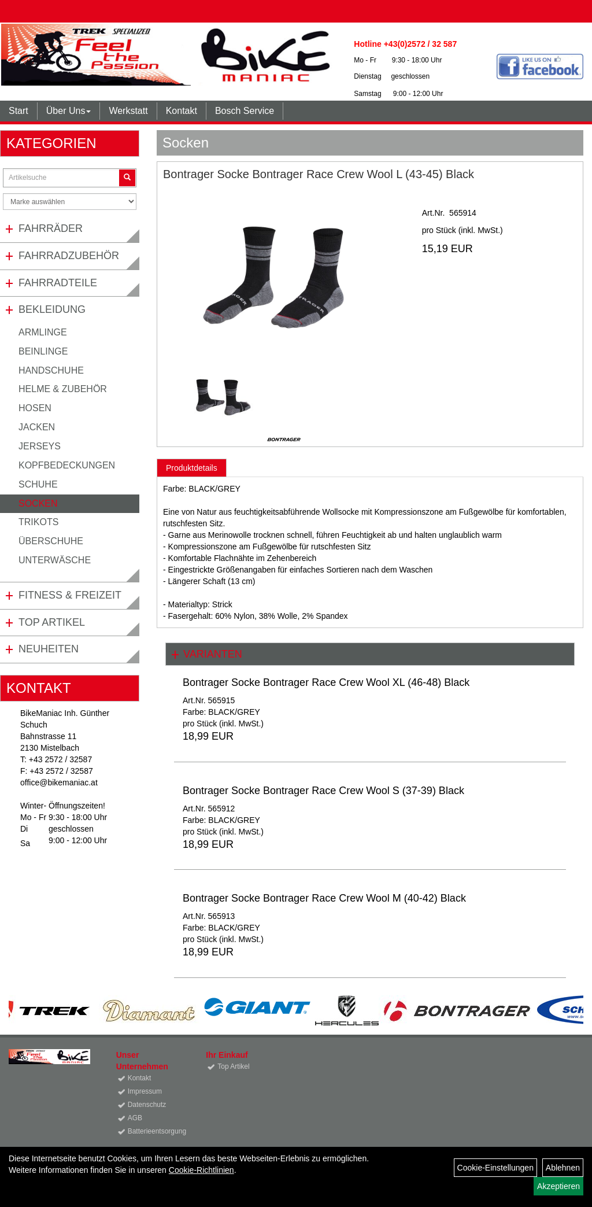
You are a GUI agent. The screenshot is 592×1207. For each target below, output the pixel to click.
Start (18, 111)
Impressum (145, 1091)
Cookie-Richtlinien (201, 1170)
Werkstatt (128, 111)
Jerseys (39, 446)
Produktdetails (191, 468)
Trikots (38, 522)
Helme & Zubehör (62, 389)
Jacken (36, 427)
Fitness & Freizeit (69, 595)
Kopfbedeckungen (66, 465)
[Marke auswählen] (69, 201)
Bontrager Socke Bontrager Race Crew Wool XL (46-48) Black (326, 682)
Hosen (34, 408)
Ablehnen (563, 1167)
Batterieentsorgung (154, 1131)
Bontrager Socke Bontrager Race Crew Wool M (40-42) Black (324, 898)
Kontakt (181, 111)
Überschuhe (50, 541)
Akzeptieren (558, 1186)
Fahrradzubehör (68, 255)
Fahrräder (50, 228)
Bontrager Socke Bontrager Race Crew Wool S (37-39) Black (323, 790)
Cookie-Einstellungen (495, 1167)
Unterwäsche (54, 560)
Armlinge (42, 332)
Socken (38, 503)
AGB (135, 1118)
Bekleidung (52, 309)
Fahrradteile (57, 283)
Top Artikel (51, 622)
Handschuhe (51, 370)
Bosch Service (244, 111)
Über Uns (68, 111)
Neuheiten (48, 649)
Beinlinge (43, 351)
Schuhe (38, 484)
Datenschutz (147, 1105)
